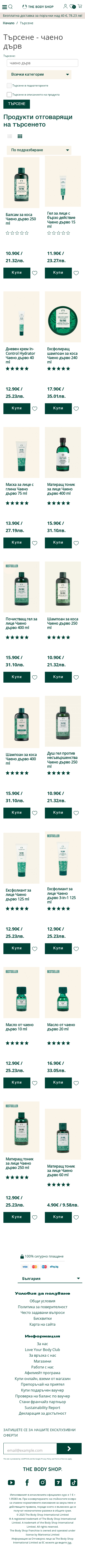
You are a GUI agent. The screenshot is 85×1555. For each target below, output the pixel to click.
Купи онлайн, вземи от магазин (42, 1378)
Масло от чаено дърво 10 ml (20, 1027)
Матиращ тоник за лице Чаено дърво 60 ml (61, 1170)
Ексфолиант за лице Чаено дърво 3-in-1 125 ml (61, 895)
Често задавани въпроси (43, 1312)
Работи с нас (42, 1367)
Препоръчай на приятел (42, 1384)
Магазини (42, 1361)
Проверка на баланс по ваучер (42, 1396)
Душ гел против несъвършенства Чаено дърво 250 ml (62, 760)
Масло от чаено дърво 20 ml (61, 1027)
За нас (42, 1343)
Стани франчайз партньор (42, 1401)
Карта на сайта (42, 1324)
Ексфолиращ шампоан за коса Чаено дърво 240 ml (62, 355)
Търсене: (9, 56)
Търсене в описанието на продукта (33, 94)
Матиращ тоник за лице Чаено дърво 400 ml (61, 489)
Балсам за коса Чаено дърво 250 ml (21, 219)
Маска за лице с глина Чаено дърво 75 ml (20, 489)
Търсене (26, 23)
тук (69, 1542)
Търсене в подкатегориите (27, 85)
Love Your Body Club (42, 1349)
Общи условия (42, 1300)
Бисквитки (43, 1318)
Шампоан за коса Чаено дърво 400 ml (21, 759)
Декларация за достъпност (42, 1413)
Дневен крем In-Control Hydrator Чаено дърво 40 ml (20, 355)
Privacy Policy (46, 1459)
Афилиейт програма (42, 1372)
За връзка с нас (42, 1355)
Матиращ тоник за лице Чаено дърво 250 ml (19, 1163)
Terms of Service (61, 1459)
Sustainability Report (42, 1407)
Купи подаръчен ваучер (42, 1390)
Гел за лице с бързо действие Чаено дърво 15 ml (61, 220)
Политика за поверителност (42, 1306)
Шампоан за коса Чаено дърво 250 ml (62, 623)
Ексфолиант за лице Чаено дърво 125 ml (18, 894)
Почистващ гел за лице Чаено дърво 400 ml (21, 623)
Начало (9, 23)
